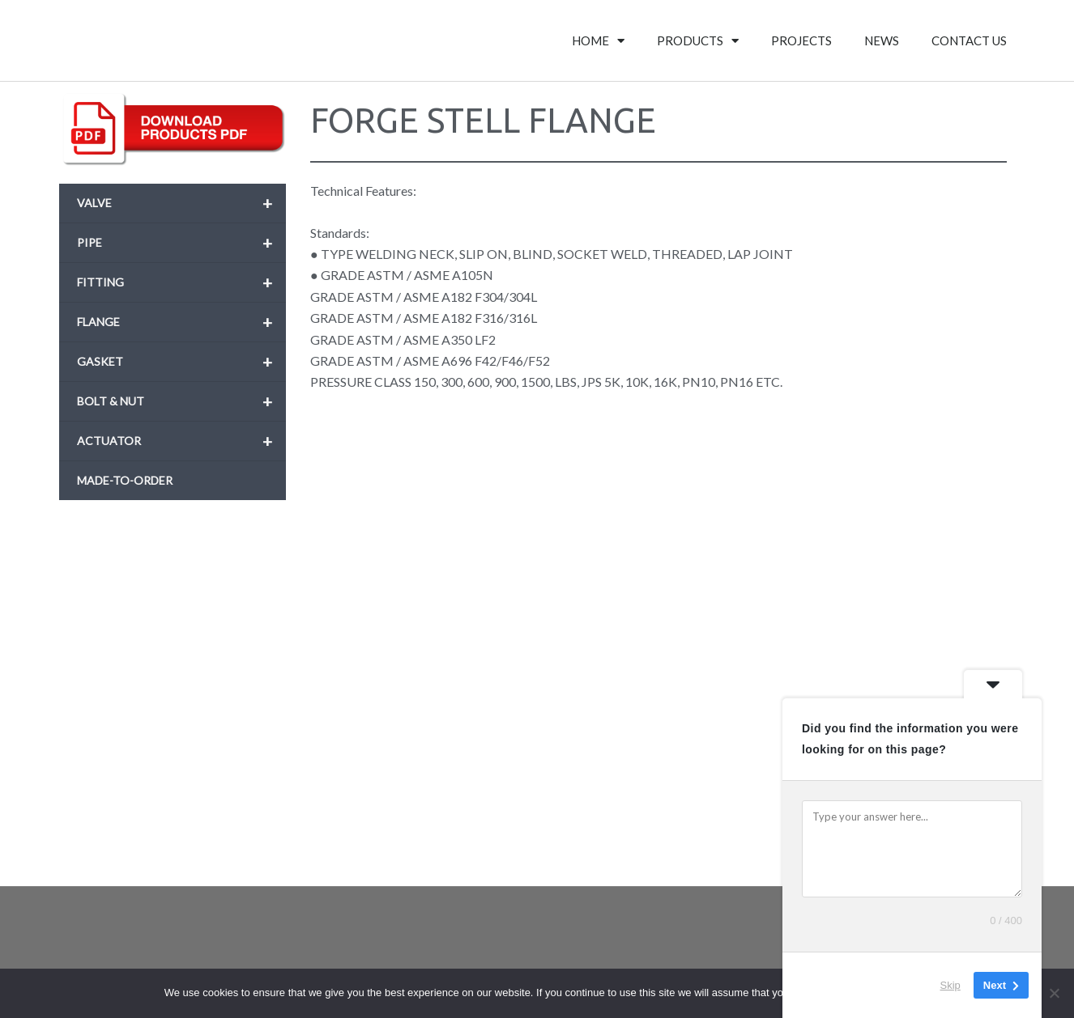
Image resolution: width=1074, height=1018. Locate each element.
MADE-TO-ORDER (125, 480)
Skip (950, 985)
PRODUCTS (698, 41)
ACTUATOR (181, 441)
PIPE (181, 242)
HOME (598, 41)
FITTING (181, 282)
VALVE (181, 203)
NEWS (881, 40)
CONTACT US (969, 40)
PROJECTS (801, 40)
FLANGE (181, 322)
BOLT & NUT (181, 401)
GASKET (181, 361)
